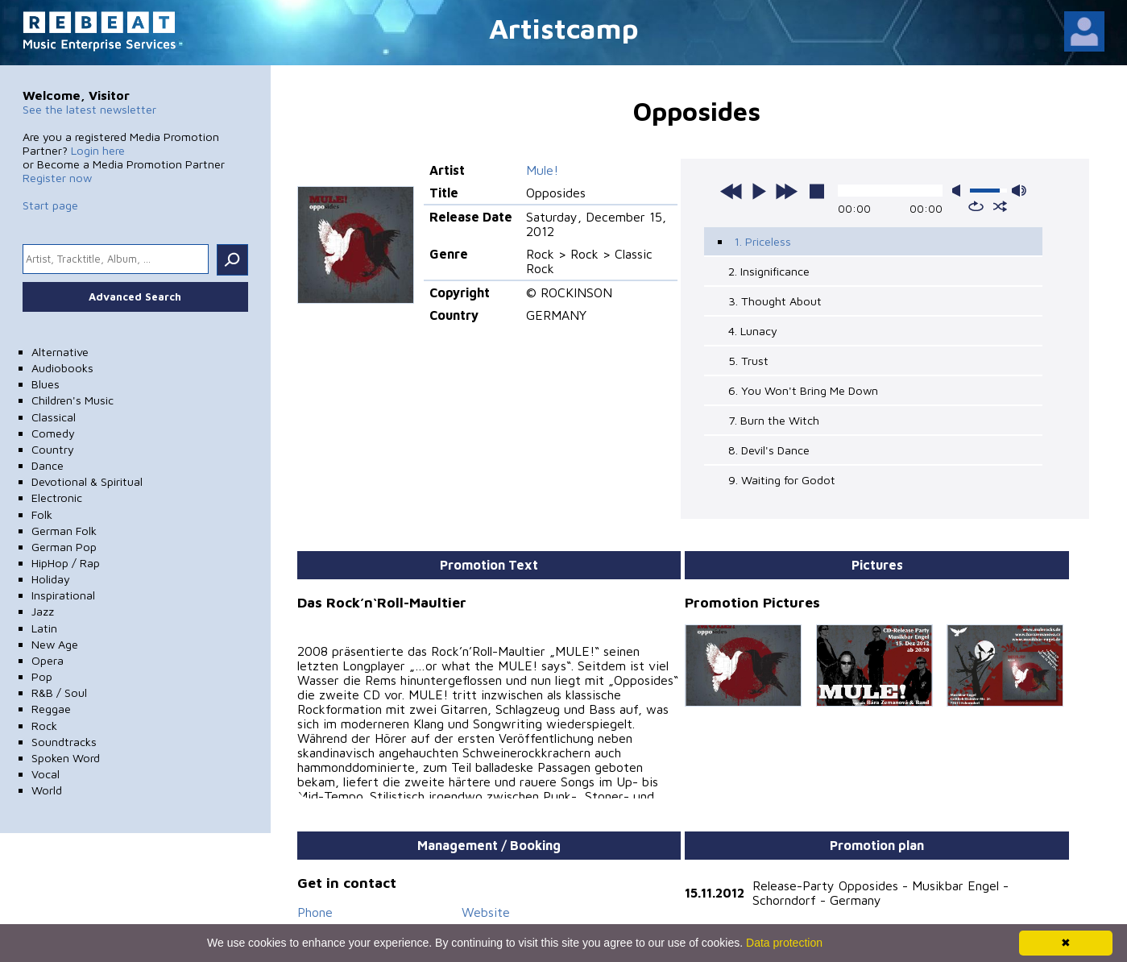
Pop (41, 676)
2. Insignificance (769, 271)
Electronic (56, 497)
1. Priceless (762, 241)
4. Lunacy (752, 331)
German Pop (64, 547)
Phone (315, 904)
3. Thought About (775, 301)
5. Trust (748, 360)
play (759, 191)
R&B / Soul (59, 692)
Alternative (60, 352)
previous (731, 191)
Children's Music (72, 400)
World (46, 790)
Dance (47, 465)
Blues (45, 384)
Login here (98, 150)
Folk (41, 514)
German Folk (64, 530)
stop (817, 191)
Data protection (784, 942)
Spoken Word (65, 758)
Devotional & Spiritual (87, 481)
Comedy (53, 433)
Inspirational (63, 595)
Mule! (542, 170)
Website (486, 904)
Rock (44, 725)
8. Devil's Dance (769, 450)
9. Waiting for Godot (781, 480)
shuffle (1000, 206)
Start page (50, 205)
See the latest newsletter (89, 109)
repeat (976, 206)
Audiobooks (62, 368)
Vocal (45, 774)
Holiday (50, 579)
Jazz (42, 611)
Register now (57, 178)
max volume (1019, 191)
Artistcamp (564, 27)
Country (52, 449)
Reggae (51, 708)
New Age (54, 644)
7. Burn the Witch (773, 420)
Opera (47, 660)
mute (959, 191)
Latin (44, 628)
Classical (53, 417)
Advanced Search (135, 296)
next (786, 191)
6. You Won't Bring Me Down (803, 390)
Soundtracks (64, 741)
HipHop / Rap (65, 563)
